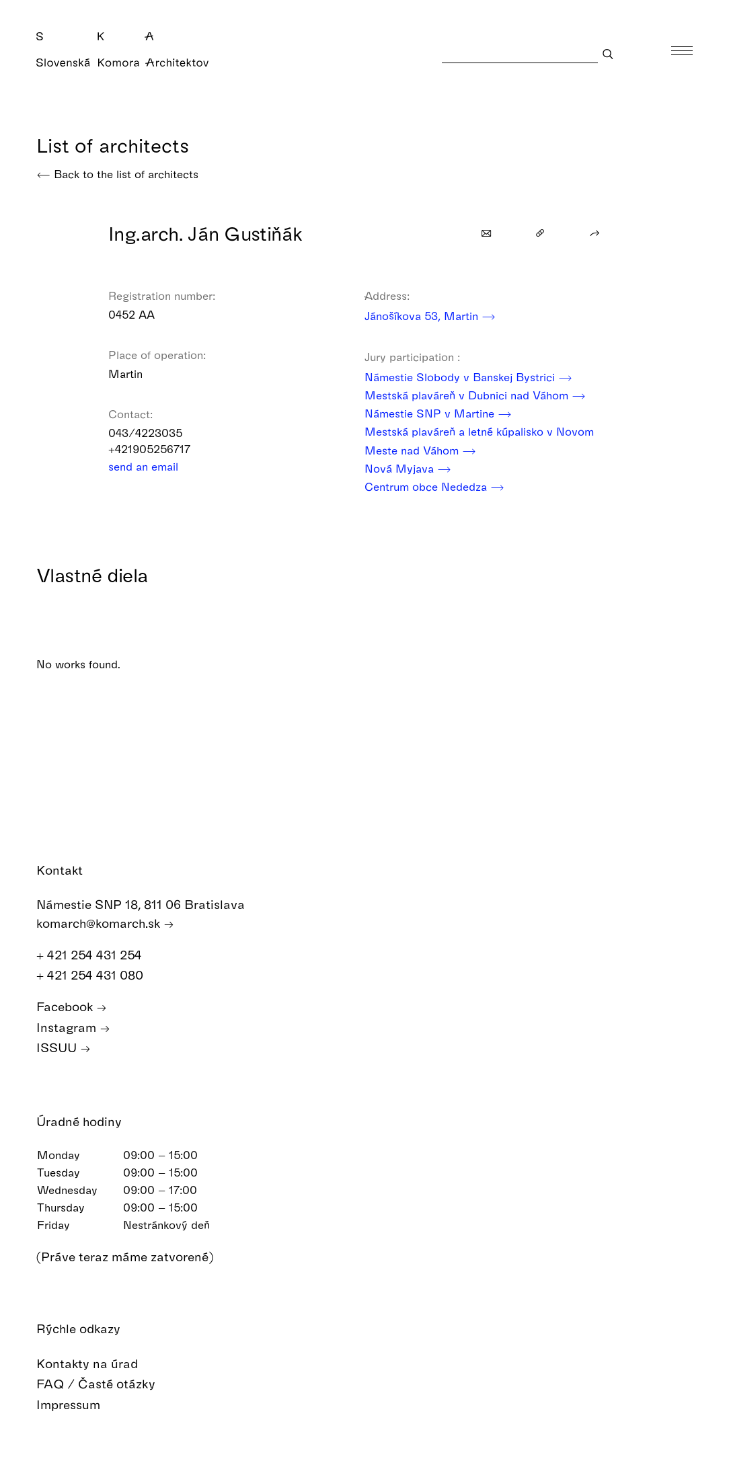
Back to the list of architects (117, 174)
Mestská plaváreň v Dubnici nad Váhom (475, 395)
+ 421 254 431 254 (96, 955)
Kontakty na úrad (96, 1363)
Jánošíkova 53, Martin (430, 316)
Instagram (73, 1027)
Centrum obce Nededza (434, 486)
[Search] (520, 53)
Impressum (78, 1404)
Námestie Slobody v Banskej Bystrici (468, 377)
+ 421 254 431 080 (96, 975)
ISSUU (63, 1047)
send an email (152, 466)
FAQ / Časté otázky (105, 1384)
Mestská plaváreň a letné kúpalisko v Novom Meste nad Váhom (479, 442)
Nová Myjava (407, 468)
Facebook (71, 1006)
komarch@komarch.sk (105, 923)
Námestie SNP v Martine (438, 413)
